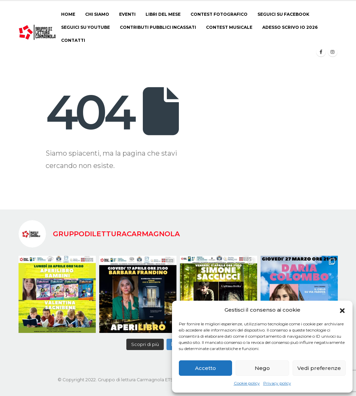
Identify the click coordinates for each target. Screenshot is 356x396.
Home (68, 14)
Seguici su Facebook (283, 14)
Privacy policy (277, 383)
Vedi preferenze (319, 368)
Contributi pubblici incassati (158, 27)
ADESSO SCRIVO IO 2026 (290, 27)
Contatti (73, 40)
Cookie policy (247, 383)
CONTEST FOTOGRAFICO (219, 14)
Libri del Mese (163, 14)
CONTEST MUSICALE (229, 27)
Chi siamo (97, 14)
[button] (342, 310)
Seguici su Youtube (85, 27)
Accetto (205, 368)
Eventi (127, 14)
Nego (262, 368)
